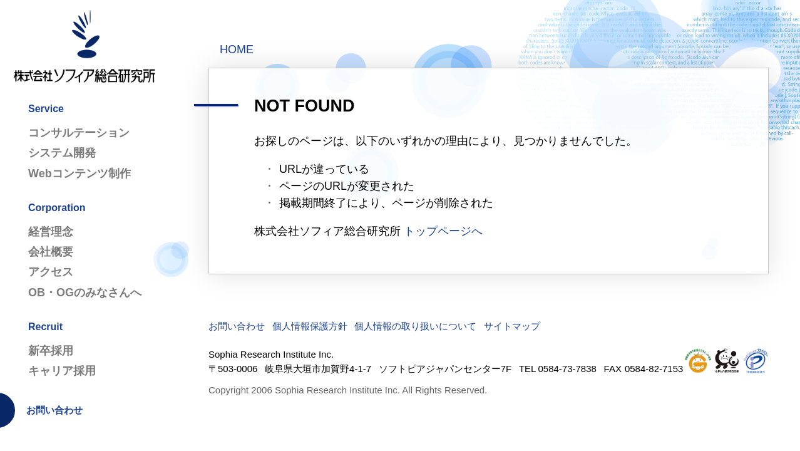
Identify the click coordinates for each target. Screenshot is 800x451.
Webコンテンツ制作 (79, 173)
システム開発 (62, 153)
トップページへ (443, 231)
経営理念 (50, 232)
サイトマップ (512, 326)
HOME (237, 49)
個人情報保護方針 (309, 326)
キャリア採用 (62, 371)
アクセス (50, 272)
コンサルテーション (79, 133)
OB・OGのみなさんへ (84, 292)
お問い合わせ (54, 410)
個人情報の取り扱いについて (415, 326)
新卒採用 (50, 351)
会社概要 (50, 252)
